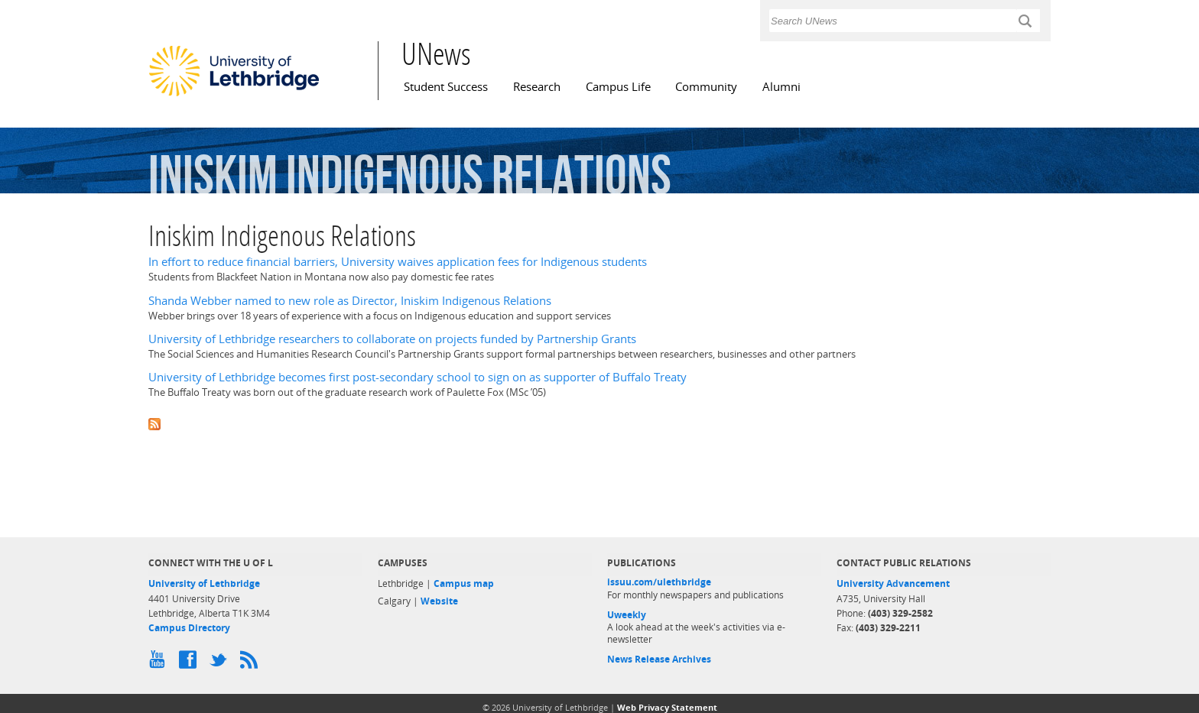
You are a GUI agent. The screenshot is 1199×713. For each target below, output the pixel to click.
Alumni (781, 87)
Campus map (464, 583)
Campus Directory (189, 628)
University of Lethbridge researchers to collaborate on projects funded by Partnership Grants (392, 339)
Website (439, 601)
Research (537, 87)
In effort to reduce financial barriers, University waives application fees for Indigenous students (397, 262)
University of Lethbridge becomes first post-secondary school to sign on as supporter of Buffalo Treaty (417, 377)
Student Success (446, 87)
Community (706, 87)
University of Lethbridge (204, 583)
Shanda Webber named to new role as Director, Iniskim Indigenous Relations (349, 301)
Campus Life (618, 87)
